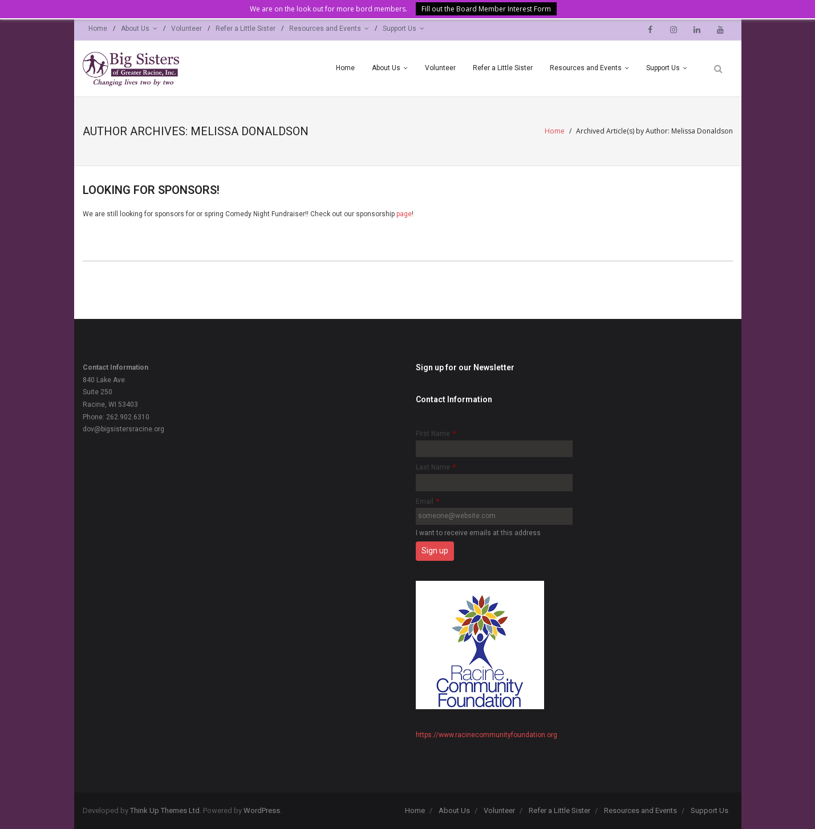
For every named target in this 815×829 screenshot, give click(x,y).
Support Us (399, 29)
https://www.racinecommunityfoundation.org (486, 735)
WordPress (262, 810)
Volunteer (186, 29)
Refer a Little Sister (245, 29)
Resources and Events (325, 29)
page (404, 214)
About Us (135, 29)
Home (97, 29)
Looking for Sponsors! (151, 190)
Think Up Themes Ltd (165, 810)
